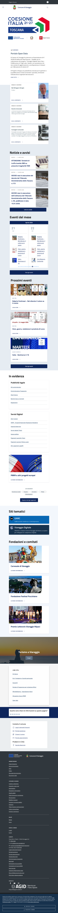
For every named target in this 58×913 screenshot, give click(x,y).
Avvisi (10, 822)
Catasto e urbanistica (14, 784)
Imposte (26, 491)
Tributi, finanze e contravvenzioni (16, 807)
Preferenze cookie (7, 902)
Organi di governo (13, 764)
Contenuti (15, 50)
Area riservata (12, 868)
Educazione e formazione (14, 791)
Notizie (10, 820)
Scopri (29, 658)
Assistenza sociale (16, 491)
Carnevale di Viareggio (20, 566)
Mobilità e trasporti (13, 800)
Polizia (42, 491)
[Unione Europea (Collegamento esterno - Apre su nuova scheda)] (16, 756)
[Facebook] (10, 883)
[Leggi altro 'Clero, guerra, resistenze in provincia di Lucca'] (16, 333)
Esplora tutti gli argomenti (29, 500)
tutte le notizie (28, 210)
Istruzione (34, 491)
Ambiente (11, 805)
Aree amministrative (13, 766)
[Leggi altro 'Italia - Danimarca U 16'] (16, 359)
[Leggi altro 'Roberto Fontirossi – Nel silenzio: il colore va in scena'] (16, 307)
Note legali (11, 861)
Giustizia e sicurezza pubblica (15, 802)
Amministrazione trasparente (15, 859)
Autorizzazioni (12, 788)
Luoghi (10, 830)
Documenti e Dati (13, 775)
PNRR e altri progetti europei (23, 475)
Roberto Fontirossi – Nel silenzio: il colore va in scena (22, 241)
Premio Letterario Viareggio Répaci (25, 626)
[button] (13, 2)
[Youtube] (14, 883)
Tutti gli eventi (29, 366)
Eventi (10, 833)
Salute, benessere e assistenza (16, 795)
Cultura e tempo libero (14, 809)
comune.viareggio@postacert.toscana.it (20, 845)
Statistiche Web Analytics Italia (16, 870)
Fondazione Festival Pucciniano (24, 596)
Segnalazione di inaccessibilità (16, 866)
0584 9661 (13, 841)
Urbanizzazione (28, 494)
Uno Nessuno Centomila (41, 260)
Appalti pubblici (12, 793)
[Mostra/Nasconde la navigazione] (3, 7)
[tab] (18, 266)
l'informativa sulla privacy (33, 902)
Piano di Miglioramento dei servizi (16, 873)
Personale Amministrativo (15, 773)
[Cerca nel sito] (47, 7)
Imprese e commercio (14, 811)
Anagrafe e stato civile (14, 786)
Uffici (10, 768)
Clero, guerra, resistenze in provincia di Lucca (22, 252)
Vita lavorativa (12, 798)
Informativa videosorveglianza (16, 875)
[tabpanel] (19, 246)
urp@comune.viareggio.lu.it (18, 843)
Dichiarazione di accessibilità (15, 864)
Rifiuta (29, 906)
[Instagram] (18, 883)
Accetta (29, 910)
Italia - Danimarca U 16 (22, 261)
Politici (10, 771)
